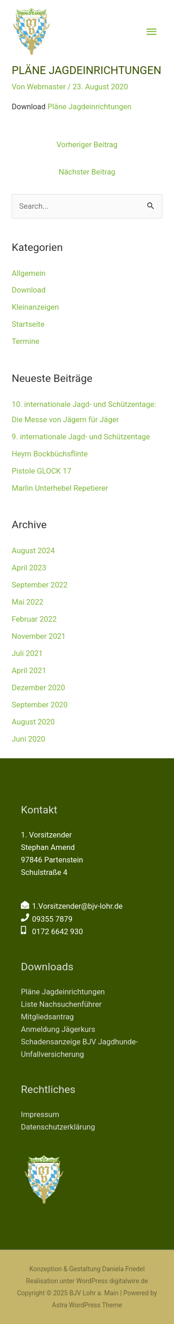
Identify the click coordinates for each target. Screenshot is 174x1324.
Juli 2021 (27, 653)
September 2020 (40, 704)
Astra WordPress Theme (87, 1305)
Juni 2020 (28, 739)
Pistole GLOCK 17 (41, 471)
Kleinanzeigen (35, 307)
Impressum (40, 1114)
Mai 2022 (27, 602)
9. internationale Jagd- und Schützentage (81, 436)
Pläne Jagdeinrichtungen (89, 106)
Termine (25, 341)
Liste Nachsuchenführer (61, 1004)
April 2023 (29, 567)
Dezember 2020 (38, 687)
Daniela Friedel (123, 1269)
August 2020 (33, 722)
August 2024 (33, 550)
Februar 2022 (34, 619)
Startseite (28, 324)
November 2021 (38, 636)
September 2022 (40, 585)
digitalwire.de (129, 1281)
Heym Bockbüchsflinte (50, 454)
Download (28, 290)
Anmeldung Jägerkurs (58, 1029)
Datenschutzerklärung (58, 1127)
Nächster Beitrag (86, 172)
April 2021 (29, 670)
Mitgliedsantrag (47, 1016)
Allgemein (28, 273)
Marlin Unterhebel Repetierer (60, 488)
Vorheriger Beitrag (87, 144)
